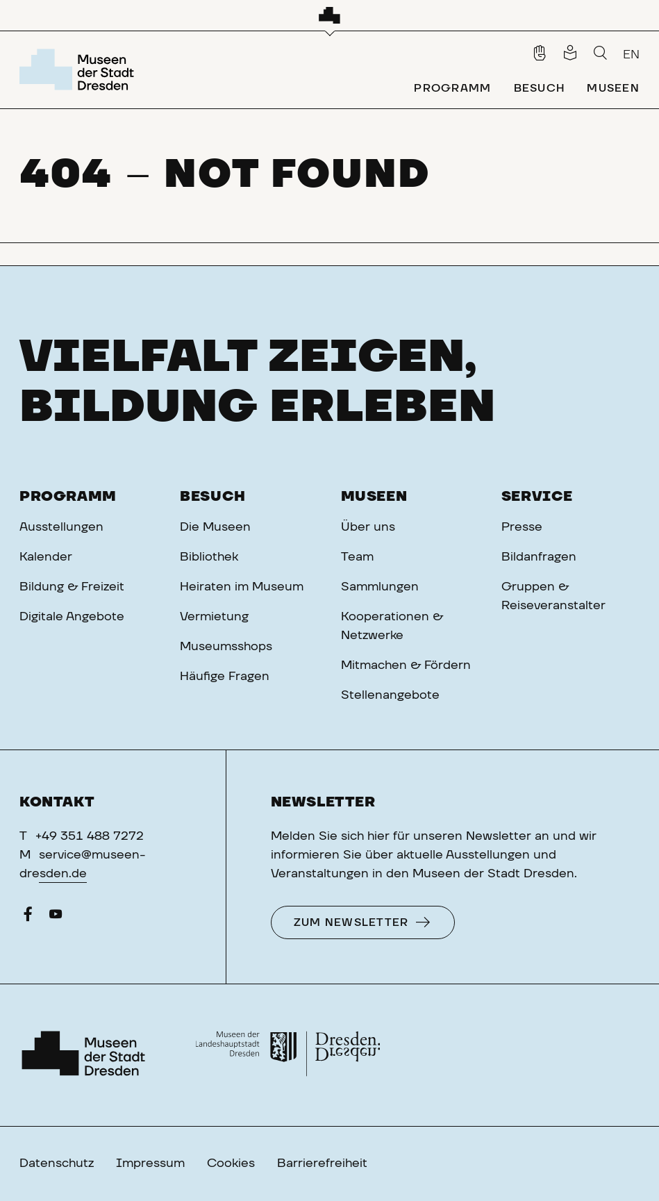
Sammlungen (380, 587)
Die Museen (215, 527)
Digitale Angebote (71, 617)
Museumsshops (226, 646)
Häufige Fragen (224, 676)
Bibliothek (209, 557)
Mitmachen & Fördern (406, 665)
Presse (521, 527)
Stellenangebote (390, 695)
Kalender (45, 557)
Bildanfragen (538, 557)
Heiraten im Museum (241, 587)
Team (357, 557)
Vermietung (214, 617)
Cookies (231, 1163)
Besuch (213, 497)
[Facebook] (27, 917)
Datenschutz (56, 1163)
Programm (68, 497)
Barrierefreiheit (322, 1163)
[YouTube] (55, 917)
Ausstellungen (61, 527)
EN (631, 55)
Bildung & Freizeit (71, 587)
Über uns (368, 527)
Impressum (150, 1163)
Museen (374, 497)
